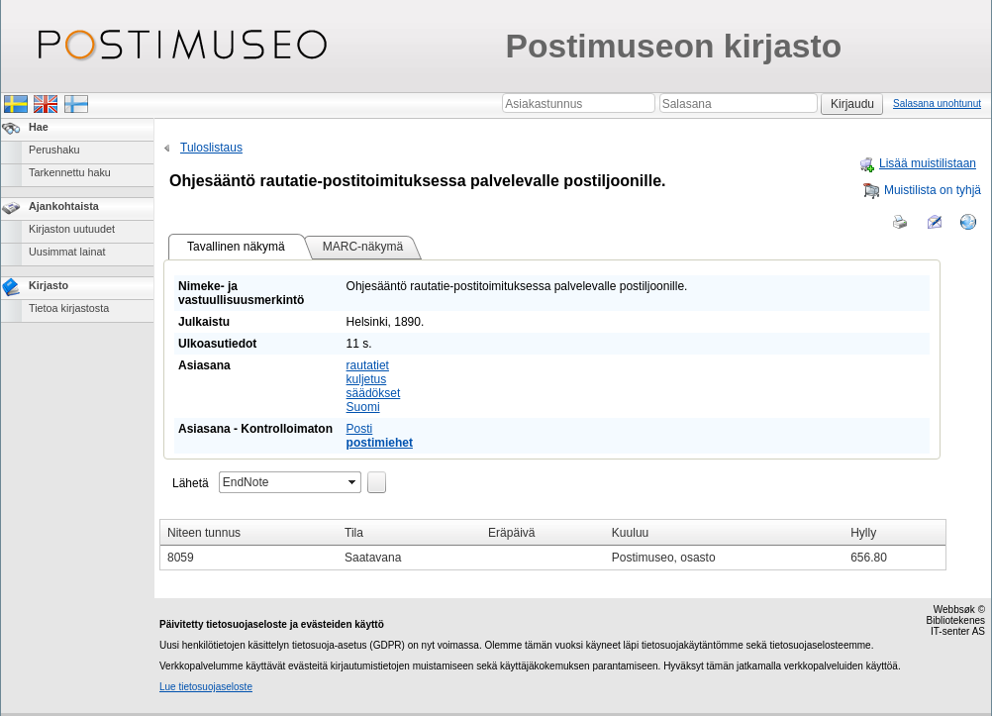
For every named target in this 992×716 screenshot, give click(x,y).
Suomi (363, 407)
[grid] (552, 544)
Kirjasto (48, 285)
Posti (360, 429)
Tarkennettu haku (70, 172)
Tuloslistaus (201, 147)
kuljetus (367, 379)
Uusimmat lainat (67, 251)
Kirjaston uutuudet (72, 229)
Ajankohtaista (64, 206)
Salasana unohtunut (937, 103)
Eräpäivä (511, 533)
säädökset (374, 393)
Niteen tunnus (204, 533)
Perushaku (54, 149)
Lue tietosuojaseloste (205, 686)
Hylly (863, 533)
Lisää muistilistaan (917, 163)
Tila (354, 533)
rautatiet (368, 365)
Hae (39, 127)
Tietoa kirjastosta (69, 308)
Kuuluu (630, 533)
